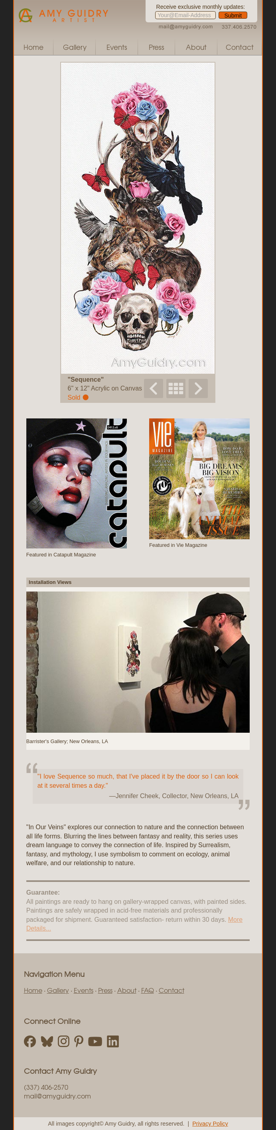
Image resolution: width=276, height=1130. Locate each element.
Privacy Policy (210, 1123)
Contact (240, 47)
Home (33, 47)
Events (116, 47)
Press (156, 47)
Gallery (75, 47)
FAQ (147, 990)
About (196, 47)
